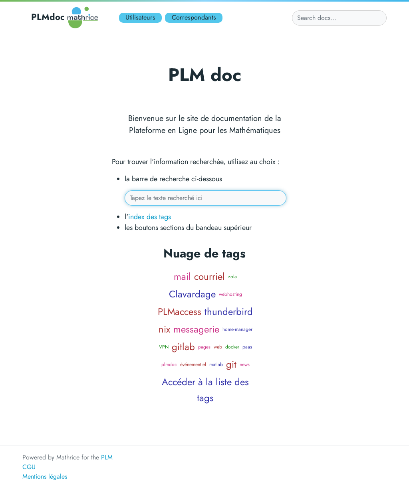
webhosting (230, 294)
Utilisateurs (140, 17)
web (218, 346)
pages (204, 346)
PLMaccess (179, 312)
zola (232, 276)
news (245, 364)
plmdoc (169, 364)
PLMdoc (66, 18)
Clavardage (192, 294)
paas (247, 346)
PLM (107, 457)
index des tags (149, 217)
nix (164, 329)
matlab (216, 364)
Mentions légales (44, 476)
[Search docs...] (339, 18)
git (231, 364)
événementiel (193, 364)
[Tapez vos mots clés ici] (206, 198)
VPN (164, 346)
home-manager (237, 329)
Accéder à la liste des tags (205, 390)
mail (182, 276)
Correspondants (194, 17)
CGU (29, 466)
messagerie (196, 329)
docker (232, 346)
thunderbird (228, 312)
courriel (209, 276)
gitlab (183, 347)
